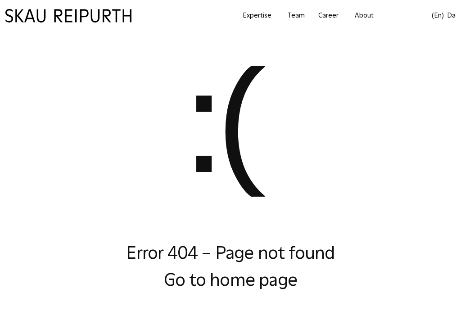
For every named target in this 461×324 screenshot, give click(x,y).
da (451, 15)
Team (296, 15)
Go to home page (230, 280)
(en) (438, 15)
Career (328, 15)
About (364, 15)
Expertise (257, 15)
